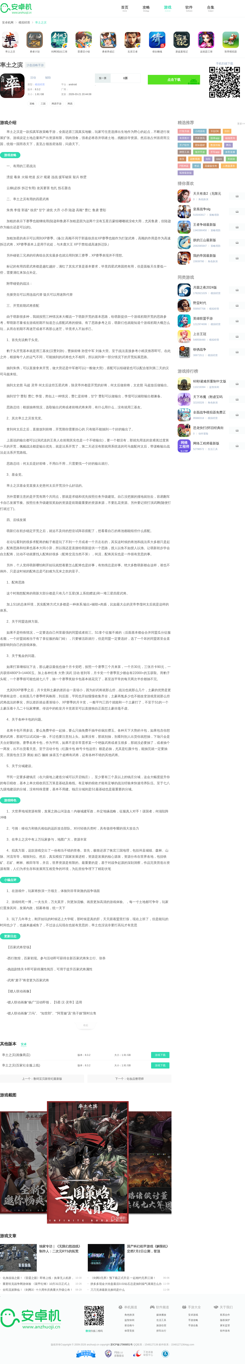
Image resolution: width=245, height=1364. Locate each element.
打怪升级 (184, 131)
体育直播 (230, 152)
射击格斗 (129, 1325)
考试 (196, 165)
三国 (43, 103)
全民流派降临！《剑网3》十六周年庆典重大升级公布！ (38, 1289)
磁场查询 (230, 138)
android (73, 84)
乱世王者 (133, 51)
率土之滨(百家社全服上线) (21, 1065)
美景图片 (184, 138)
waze (219, 159)
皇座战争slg (201, 209)
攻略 (146, 7)
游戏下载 (160, 1054)
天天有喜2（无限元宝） (207, 194)
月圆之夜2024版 (205, 287)
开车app (214, 152)
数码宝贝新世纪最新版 (47, 1078)
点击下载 (173, 79)
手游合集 (193, 1325)
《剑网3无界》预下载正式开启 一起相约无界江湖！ (123, 1278)
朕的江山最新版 (204, 240)
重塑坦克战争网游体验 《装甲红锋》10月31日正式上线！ (36, 1283)
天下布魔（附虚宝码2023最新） (208, 397)
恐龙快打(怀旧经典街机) (208, 428)
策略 (32, 103)
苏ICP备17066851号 (121, 1344)
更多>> (241, 123)
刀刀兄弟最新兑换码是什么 (107, 1289)
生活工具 (161, 1320)
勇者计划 (35, 51)
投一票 (102, 78)
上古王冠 (199, 334)
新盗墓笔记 (182, 51)
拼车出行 (161, 1330)
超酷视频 (195, 159)
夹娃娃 (231, 159)
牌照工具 (184, 152)
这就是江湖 (206, 51)
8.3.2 (37, 89)
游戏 (167, 7)
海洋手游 (200, 152)
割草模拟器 (231, 51)
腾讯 (228, 145)
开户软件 (184, 145)
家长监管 (225, 1325)
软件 (189, 7)
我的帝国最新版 (204, 255)
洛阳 (208, 159)
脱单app (214, 138)
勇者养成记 (108, 51)
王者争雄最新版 (204, 224)
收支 (181, 159)
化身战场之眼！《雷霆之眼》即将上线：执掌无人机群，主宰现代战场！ (38, 1278)
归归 (227, 131)
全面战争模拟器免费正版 (209, 412)
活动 (33, 77)
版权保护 (225, 1320)
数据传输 (215, 145)
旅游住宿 (161, 1325)
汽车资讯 (200, 138)
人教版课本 (229, 165)
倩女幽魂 (157, 51)
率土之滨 (41, 22)
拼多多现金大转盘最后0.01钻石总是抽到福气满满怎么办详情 (126, 1283)
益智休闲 (129, 1320)
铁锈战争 (199, 349)
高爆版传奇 (211, 165)
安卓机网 (7, 22)
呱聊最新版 (185, 172)
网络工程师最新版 (206, 443)
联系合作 (225, 1314)
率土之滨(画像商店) (16, 1055)
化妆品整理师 (135, 1078)
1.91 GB (39, 94)
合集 (210, 7)
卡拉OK (214, 131)
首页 (124, 7)
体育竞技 (129, 1330)
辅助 (48, 77)
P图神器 (183, 165)
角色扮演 (129, 1314)
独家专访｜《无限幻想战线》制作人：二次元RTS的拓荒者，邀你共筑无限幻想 (60, 1249)
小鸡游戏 (200, 131)
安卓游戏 (193, 1314)
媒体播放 (161, 1314)
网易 (70, 103)
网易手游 (56, 103)
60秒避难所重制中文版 (209, 381)
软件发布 (225, 1330)
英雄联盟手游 (203, 318)
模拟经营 (24, 22)
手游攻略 (193, 1320)
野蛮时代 (199, 303)
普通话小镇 (84, 51)
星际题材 (200, 145)
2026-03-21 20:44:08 (80, 94)
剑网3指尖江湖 (59, 51)
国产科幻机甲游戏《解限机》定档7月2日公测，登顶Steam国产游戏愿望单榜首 (148, 1249)
